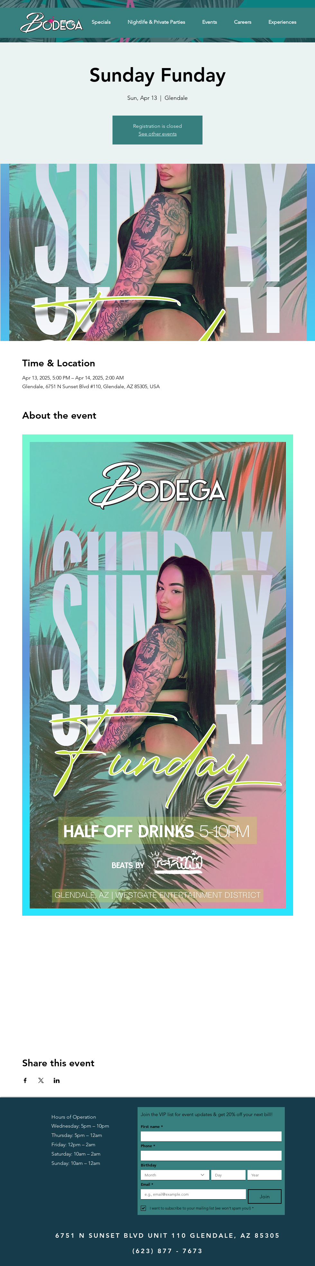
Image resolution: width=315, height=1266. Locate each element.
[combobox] (175, 1175)
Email (147, 1184)
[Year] (263, 1175)
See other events (158, 134)
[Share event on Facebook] (25, 1080)
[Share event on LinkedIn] (57, 1080)
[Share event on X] (41, 1080)
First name (152, 1126)
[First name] (209, 1136)
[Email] (191, 1194)
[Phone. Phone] (209, 1156)
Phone (148, 1145)
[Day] (226, 1175)
